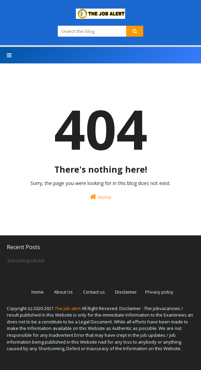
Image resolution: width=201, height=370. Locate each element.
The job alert (68, 308)
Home (100, 196)
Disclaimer (126, 292)
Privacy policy (159, 292)
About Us (63, 292)
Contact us (94, 292)
